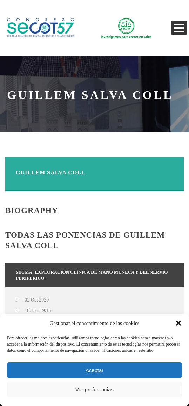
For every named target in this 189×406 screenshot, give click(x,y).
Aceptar (95, 370)
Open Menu (179, 28)
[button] (178, 323)
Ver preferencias (94, 389)
